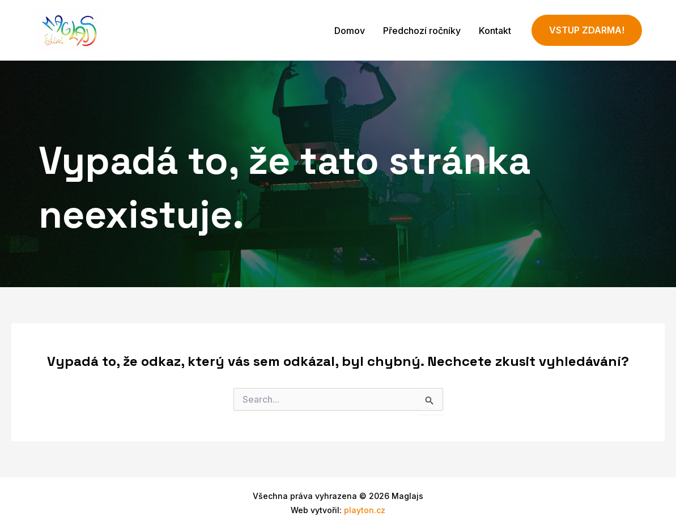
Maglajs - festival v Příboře (199, 30)
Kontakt (495, 30)
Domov (349, 30)
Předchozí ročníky (422, 30)
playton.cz (364, 510)
